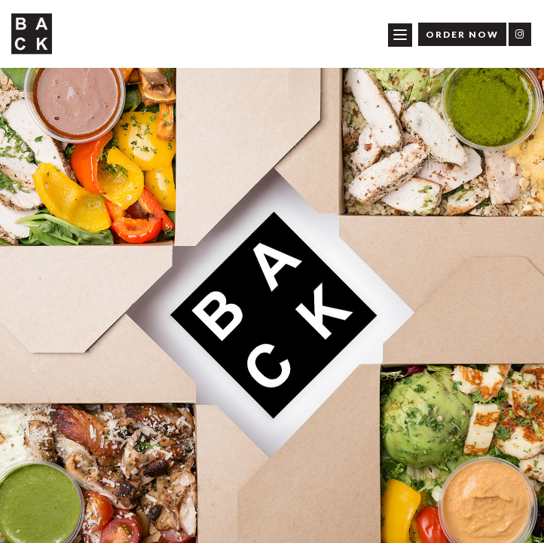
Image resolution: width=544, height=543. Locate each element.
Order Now (462, 34)
